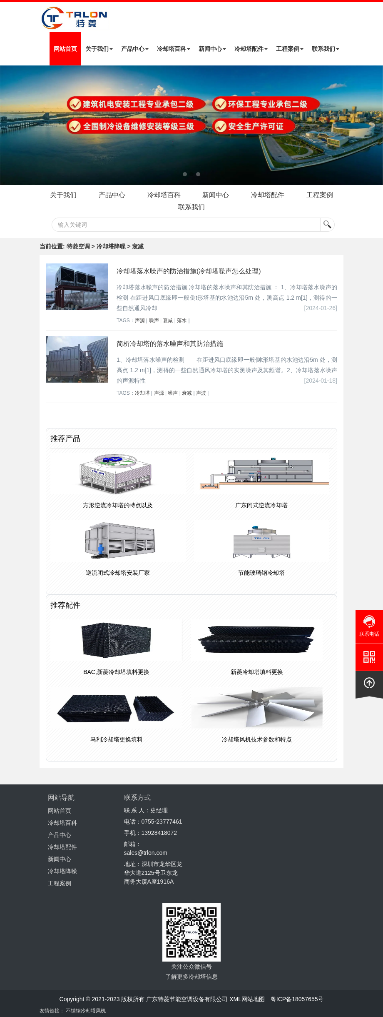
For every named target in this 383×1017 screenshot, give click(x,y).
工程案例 (289, 48)
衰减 (168, 320)
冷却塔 (142, 393)
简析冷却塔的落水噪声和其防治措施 (170, 343)
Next (8, 125)
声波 (201, 393)
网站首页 (65, 48)
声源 (140, 320)
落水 (182, 320)
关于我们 (99, 48)
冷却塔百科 (173, 48)
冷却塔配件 (251, 48)
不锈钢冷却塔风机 (86, 1011)
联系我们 (325, 48)
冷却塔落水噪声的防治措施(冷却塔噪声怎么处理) (189, 271)
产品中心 (135, 48)
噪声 (154, 320)
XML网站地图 (247, 999)
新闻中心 (212, 48)
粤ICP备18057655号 (297, 999)
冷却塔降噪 (62, 871)
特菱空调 (78, 246)
